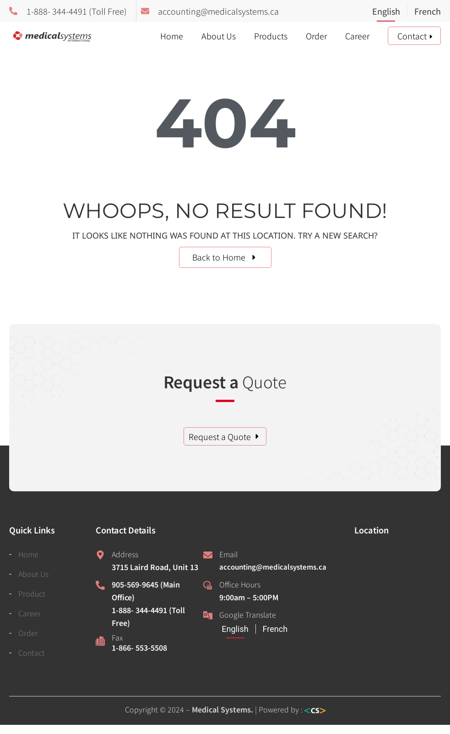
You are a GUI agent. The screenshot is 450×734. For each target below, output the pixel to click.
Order (316, 36)
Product (31, 593)
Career (357, 36)
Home (171, 36)
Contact (412, 36)
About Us (218, 36)
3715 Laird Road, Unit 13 (155, 566)
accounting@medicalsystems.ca (272, 566)
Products (270, 36)
